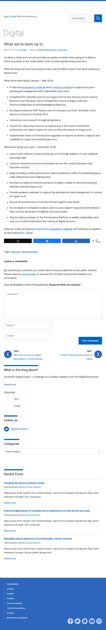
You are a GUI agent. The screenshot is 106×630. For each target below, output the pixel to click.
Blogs (6, 16)
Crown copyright (14, 600)
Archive (10, 586)
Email (12, 402)
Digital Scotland (19, 425)
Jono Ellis (22, 50)
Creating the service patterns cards (24, 480)
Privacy (10, 610)
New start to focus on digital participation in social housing (28, 354)
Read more (10, 381)
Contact (10, 591)
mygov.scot (62, 50)
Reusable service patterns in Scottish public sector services (38, 535)
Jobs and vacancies (16, 605)
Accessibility (12, 581)
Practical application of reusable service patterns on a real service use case (47, 507)
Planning (15, 251)
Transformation (29, 251)
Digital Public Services (47, 50)
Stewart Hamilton (33, 484)
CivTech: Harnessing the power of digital (76, 354)
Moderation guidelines (17, 615)
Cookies (10, 595)
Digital (13, 16)
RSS (11, 395)
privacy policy (29, 274)
